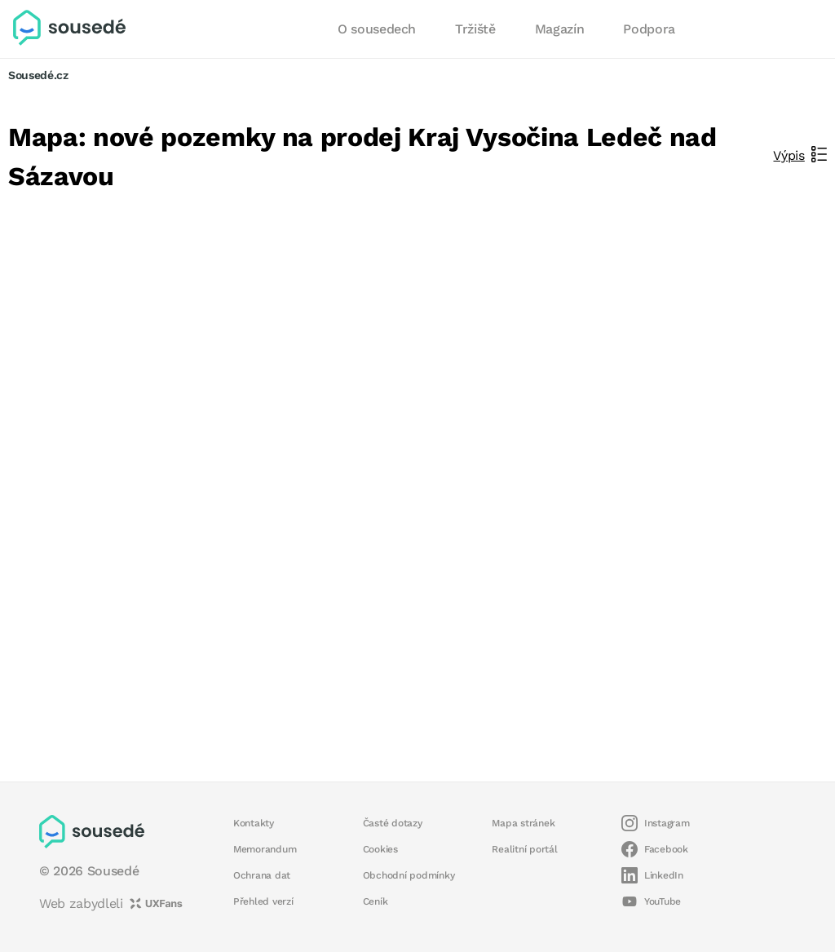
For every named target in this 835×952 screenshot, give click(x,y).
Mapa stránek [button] (523, 823)
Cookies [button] (380, 849)
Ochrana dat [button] (261, 875)
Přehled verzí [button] (263, 901)
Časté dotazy (392, 823)
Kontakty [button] (253, 823)
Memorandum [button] (264, 849)
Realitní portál (524, 849)
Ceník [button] (375, 901)
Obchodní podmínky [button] (409, 875)
